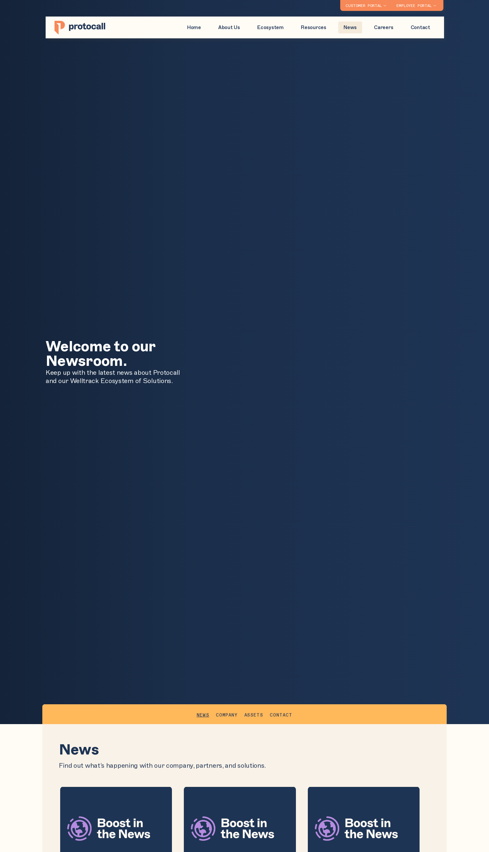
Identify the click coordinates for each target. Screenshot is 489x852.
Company (227, 715)
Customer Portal (364, 6)
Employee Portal (414, 6)
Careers (383, 27)
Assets (254, 715)
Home (194, 27)
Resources (313, 27)
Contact (420, 27)
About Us (229, 27)
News (350, 27)
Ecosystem (270, 27)
